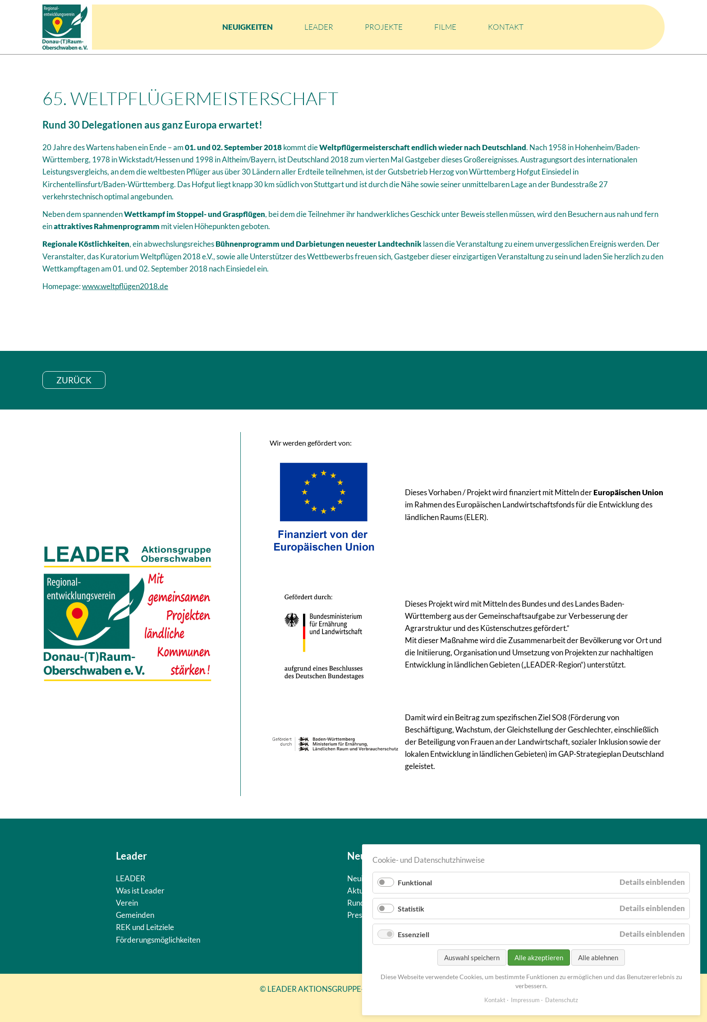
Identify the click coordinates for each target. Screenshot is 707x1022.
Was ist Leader (140, 890)
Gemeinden (135, 915)
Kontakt (505, 27)
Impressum (525, 1000)
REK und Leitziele (145, 927)
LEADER (318, 27)
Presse (358, 915)
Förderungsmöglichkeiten (158, 939)
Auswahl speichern (472, 957)
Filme (445, 27)
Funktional (415, 882)
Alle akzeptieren (538, 957)
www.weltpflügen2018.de (125, 286)
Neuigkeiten (247, 27)
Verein (127, 902)
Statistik (411, 908)
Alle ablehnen (598, 957)
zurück (74, 380)
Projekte (384, 27)
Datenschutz (561, 1000)
